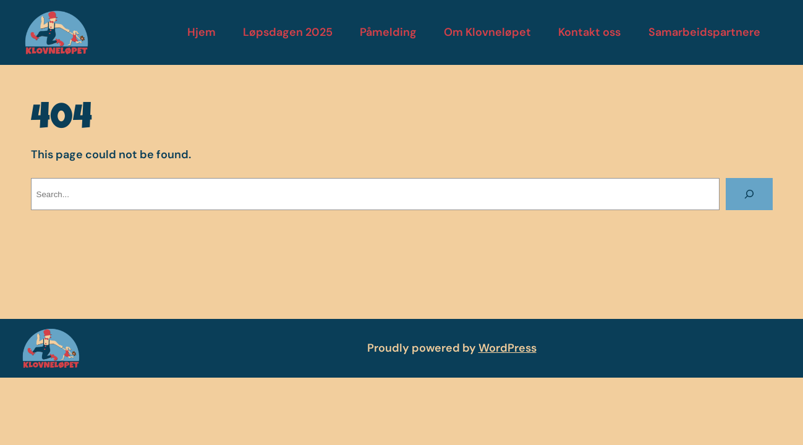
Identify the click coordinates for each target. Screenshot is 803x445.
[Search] (749, 194)
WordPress (507, 348)
